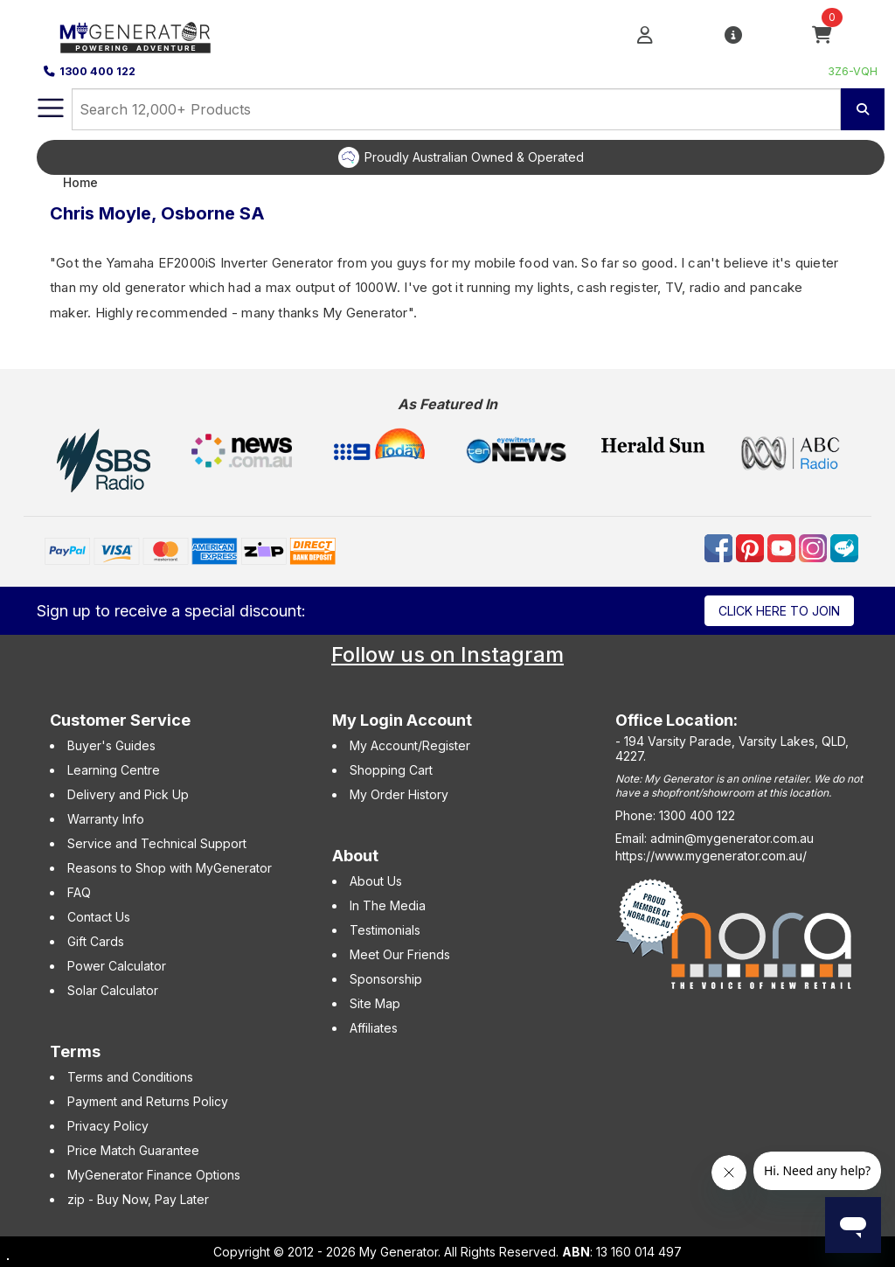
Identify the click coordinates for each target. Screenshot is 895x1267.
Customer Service (120, 720)
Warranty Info (105, 818)
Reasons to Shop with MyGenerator (169, 867)
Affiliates (374, 1027)
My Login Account (402, 720)
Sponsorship (386, 978)
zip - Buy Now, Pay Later (138, 1199)
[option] (460, 157)
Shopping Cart (391, 769)
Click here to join (779, 610)
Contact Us (98, 916)
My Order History (399, 794)
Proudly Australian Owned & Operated (474, 157)
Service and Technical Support (156, 843)
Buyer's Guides (111, 745)
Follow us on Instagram (447, 654)
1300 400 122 (89, 71)
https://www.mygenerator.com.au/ (711, 855)
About (355, 855)
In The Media (388, 905)
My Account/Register (410, 745)
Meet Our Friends (400, 954)
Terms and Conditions (130, 1076)
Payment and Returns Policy (147, 1101)
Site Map (375, 1003)
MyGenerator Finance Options (153, 1174)
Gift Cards (95, 941)
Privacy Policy (108, 1125)
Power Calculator (116, 965)
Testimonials (385, 929)
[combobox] (456, 109)
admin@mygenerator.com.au (732, 838)
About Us (376, 881)
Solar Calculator (112, 990)
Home (80, 182)
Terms (75, 1051)
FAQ (79, 892)
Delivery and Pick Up (128, 794)
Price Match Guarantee (133, 1150)
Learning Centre (113, 769)
